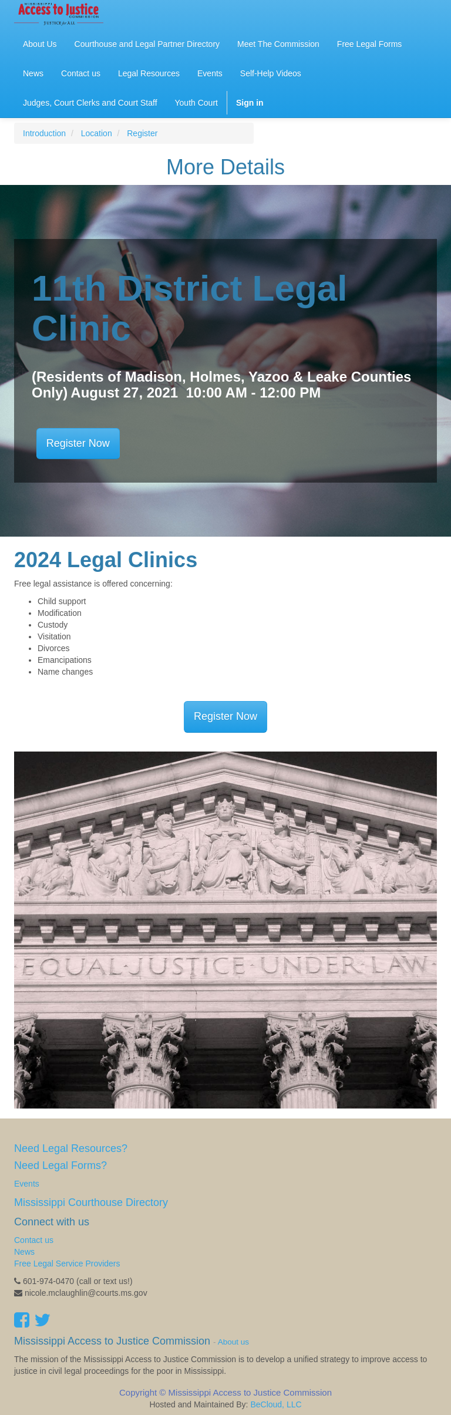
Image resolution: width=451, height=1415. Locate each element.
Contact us (33, 1240)
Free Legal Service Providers (67, 1263)
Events (26, 1183)
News (24, 1251)
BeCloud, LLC (275, 1404)
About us (233, 1341)
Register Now (78, 443)
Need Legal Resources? (70, 1148)
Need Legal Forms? (60, 1165)
